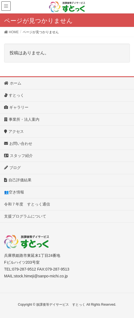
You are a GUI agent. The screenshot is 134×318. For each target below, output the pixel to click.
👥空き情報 (14, 192)
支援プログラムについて (25, 216)
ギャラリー (18, 107)
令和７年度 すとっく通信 (27, 204)
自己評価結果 (19, 180)
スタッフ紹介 (18, 155)
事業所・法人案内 (23, 119)
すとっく (16, 95)
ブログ (14, 167)
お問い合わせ (20, 143)
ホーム (14, 83)
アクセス (16, 131)
